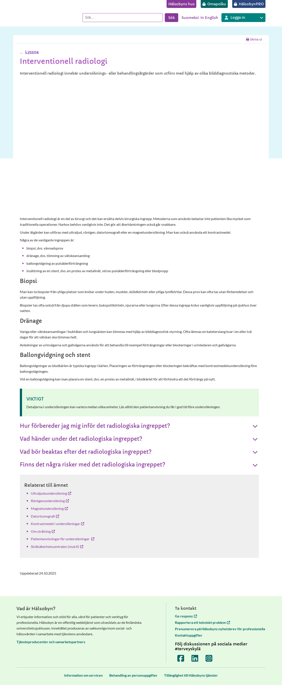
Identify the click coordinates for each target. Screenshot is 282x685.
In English (209, 17)
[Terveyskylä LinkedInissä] (195, 658)
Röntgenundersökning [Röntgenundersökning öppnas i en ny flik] (50, 501)
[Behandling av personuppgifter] (133, 675)
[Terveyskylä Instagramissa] (209, 658)
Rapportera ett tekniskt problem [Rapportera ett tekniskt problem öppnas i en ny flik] (202, 622)
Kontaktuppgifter (188, 635)
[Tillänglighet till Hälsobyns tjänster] (191, 675)
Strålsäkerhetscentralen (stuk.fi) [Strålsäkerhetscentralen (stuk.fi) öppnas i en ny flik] (57, 546)
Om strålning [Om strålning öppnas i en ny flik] (43, 531)
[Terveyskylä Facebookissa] (181, 658)
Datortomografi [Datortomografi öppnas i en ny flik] (45, 516)
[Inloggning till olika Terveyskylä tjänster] (243, 17)
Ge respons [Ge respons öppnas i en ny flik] (186, 616)
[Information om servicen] (83, 675)
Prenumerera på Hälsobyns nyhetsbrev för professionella (220, 629)
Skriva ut (254, 39)
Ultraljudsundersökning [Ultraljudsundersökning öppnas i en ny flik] (51, 493)
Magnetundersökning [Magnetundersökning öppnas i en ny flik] (49, 508)
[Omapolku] (214, 4)
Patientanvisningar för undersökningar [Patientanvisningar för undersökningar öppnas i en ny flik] (62, 539)
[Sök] (123, 17)
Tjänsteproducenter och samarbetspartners (51, 642)
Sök (171, 17)
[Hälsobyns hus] (181, 4)
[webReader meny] (21, 53)
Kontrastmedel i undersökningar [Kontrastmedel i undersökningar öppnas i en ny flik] (57, 524)
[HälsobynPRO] (248, 4)
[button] (31, 52)
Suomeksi (190, 17)
